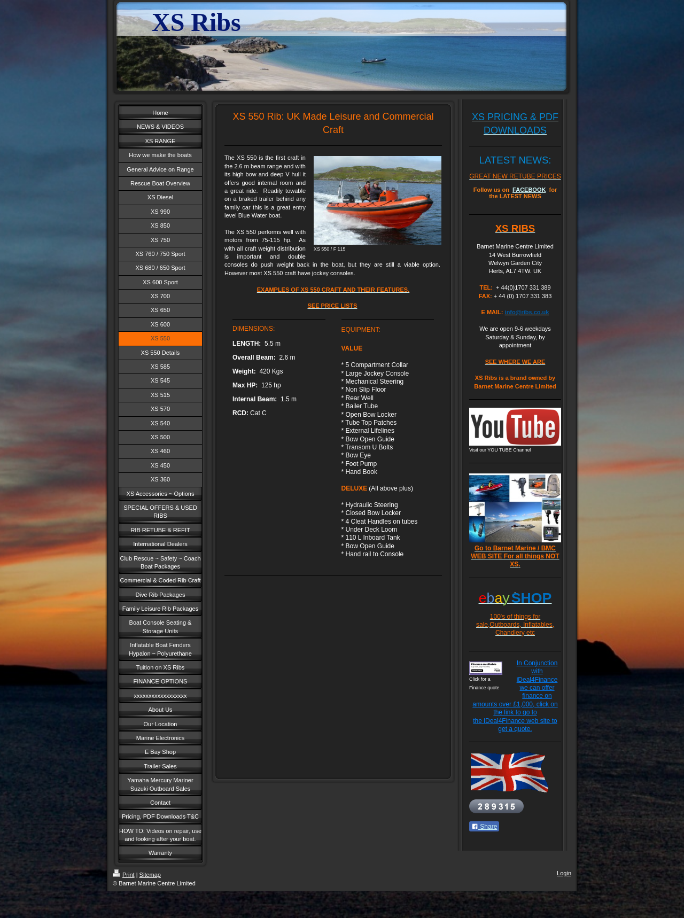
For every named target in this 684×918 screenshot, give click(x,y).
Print (124, 875)
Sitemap (150, 875)
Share (484, 826)
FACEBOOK (529, 189)
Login (564, 873)
